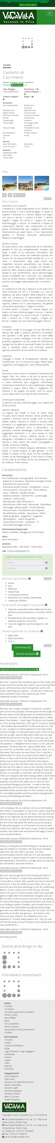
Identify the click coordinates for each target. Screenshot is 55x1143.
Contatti (8, 1006)
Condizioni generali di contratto (19, 1012)
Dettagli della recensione (11, 677)
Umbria (7, 1057)
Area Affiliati (10, 1017)
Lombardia (9, 1054)
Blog (6, 1020)
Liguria (7, 1060)
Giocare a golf (11, 1087)
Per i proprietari (11, 1023)
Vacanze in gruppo (13, 1090)
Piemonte (9, 1068)
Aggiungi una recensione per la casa (19, 669)
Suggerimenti (11, 1073)
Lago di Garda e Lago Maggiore (19, 1051)
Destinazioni (11, 1036)
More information (28, 4)
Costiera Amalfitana (13, 1045)
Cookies (8, 1032)
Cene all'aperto (11, 1076)
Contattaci (22, 647)
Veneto (7, 1042)
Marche (8, 1066)
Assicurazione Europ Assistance (19, 1029)
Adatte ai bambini (12, 1084)
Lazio (7, 1063)
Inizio (47, 198)
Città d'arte (9, 1079)
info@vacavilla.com (20, 1136)
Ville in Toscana (11, 1096)
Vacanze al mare (12, 1093)
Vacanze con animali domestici (19, 1082)
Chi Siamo (9, 1009)
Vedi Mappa (17, 85)
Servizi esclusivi (27, 653)
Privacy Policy (10, 1014)
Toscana (8, 1039)
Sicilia (7, 1048)
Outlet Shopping (12, 1099)
